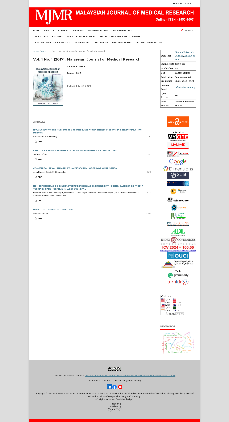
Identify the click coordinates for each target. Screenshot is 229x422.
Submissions (82, 42)
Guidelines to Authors (49, 36)
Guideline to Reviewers (81, 36)
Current (63, 30)
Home (36, 30)
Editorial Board (98, 30)
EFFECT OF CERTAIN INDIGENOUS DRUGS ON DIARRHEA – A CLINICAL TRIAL (75, 150)
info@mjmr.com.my (185, 87)
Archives (78, 30)
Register (177, 3)
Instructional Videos (149, 42)
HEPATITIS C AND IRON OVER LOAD (53, 209)
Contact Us (101, 42)
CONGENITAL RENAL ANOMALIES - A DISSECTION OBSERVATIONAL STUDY (75, 168)
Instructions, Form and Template (120, 36)
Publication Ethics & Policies (52, 42)
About (48, 30)
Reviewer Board (122, 30)
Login (188, 3)
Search (188, 30)
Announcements (122, 42)
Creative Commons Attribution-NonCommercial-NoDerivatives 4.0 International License (130, 375)
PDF (39, 141)
